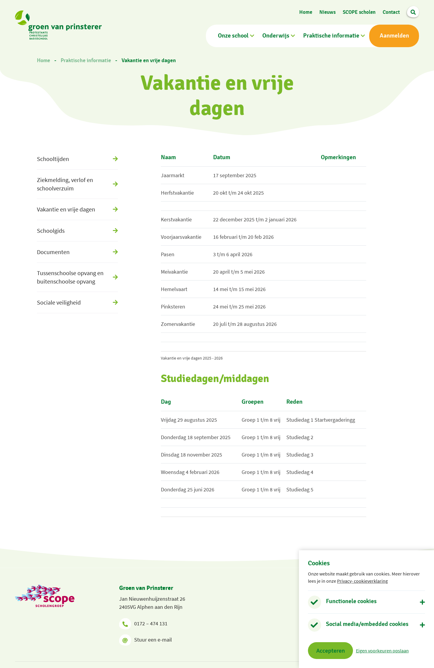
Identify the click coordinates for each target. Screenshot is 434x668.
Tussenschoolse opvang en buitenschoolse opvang (70, 277)
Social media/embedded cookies (367, 624)
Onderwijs (275, 36)
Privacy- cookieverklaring (362, 581)
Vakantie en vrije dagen (149, 60)
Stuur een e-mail (145, 639)
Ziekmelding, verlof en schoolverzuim (65, 184)
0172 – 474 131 (143, 623)
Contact (391, 12)
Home (305, 12)
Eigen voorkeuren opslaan (382, 651)
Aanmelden (394, 36)
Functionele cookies (351, 601)
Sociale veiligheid (59, 302)
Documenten (53, 252)
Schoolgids (51, 230)
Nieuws (327, 12)
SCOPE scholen (359, 12)
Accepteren (330, 650)
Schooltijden (53, 158)
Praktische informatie (331, 36)
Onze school (233, 36)
